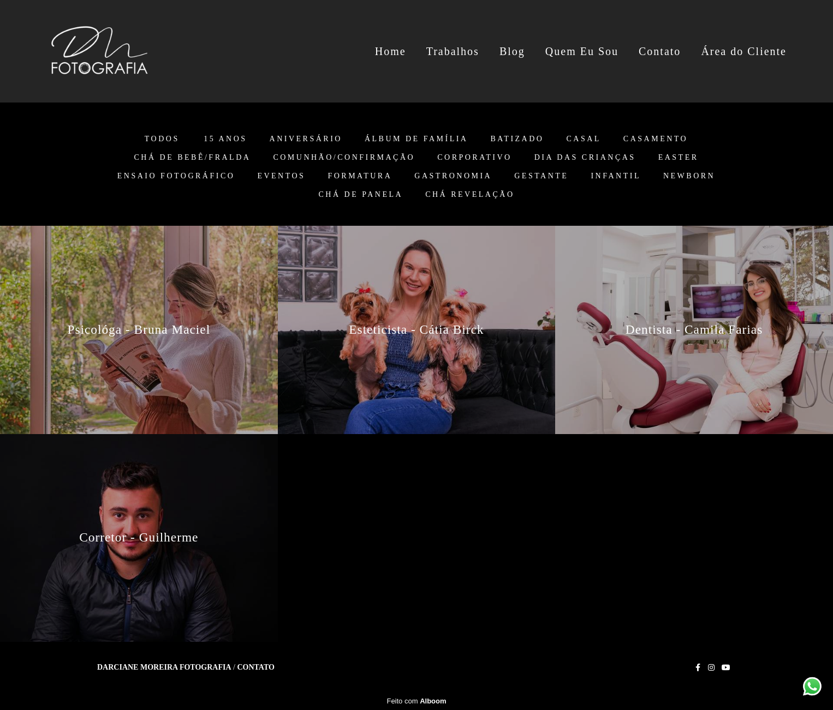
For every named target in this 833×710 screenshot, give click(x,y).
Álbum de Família (416, 139)
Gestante (541, 176)
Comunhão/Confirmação (344, 157)
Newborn (689, 176)
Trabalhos (452, 51)
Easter (678, 157)
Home (390, 51)
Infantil (616, 176)
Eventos (281, 176)
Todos (162, 139)
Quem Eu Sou (581, 51)
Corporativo (474, 157)
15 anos (225, 139)
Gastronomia (453, 176)
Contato (660, 51)
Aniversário (306, 139)
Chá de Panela (361, 194)
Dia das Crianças (585, 157)
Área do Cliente (744, 51)
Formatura (360, 176)
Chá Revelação (469, 194)
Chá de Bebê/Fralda (192, 157)
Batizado (517, 139)
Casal (583, 139)
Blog (512, 51)
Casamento (655, 139)
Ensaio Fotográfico (176, 176)
